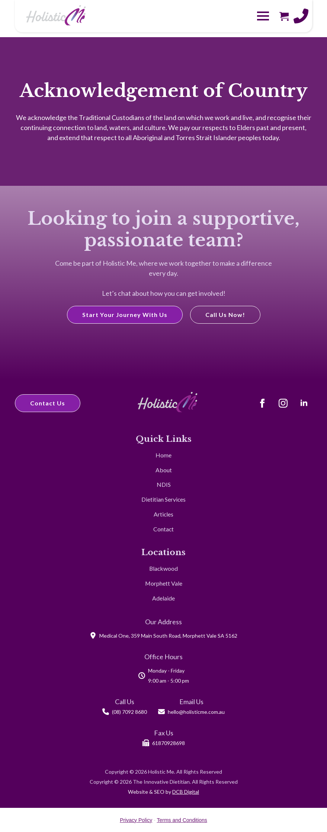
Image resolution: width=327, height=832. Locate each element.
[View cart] (284, 16)
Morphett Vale (163, 583)
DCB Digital (185, 792)
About (164, 469)
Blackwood (163, 568)
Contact (163, 528)
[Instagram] (283, 403)
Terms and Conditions (182, 820)
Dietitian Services (163, 499)
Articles (163, 514)
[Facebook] (262, 403)
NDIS (164, 484)
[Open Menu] (263, 16)
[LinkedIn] (304, 403)
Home (163, 455)
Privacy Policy (136, 820)
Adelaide (163, 598)
